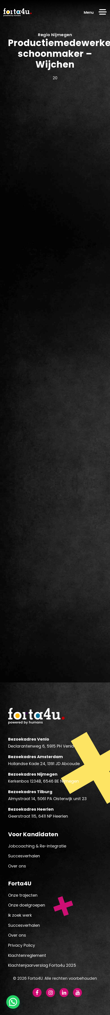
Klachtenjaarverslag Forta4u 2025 (42, 965)
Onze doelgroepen (26, 905)
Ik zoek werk (20, 915)
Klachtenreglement (27, 955)
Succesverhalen (24, 856)
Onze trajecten (22, 895)
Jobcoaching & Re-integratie (37, 846)
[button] (13, 1002)
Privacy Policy (21, 945)
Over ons (17, 866)
